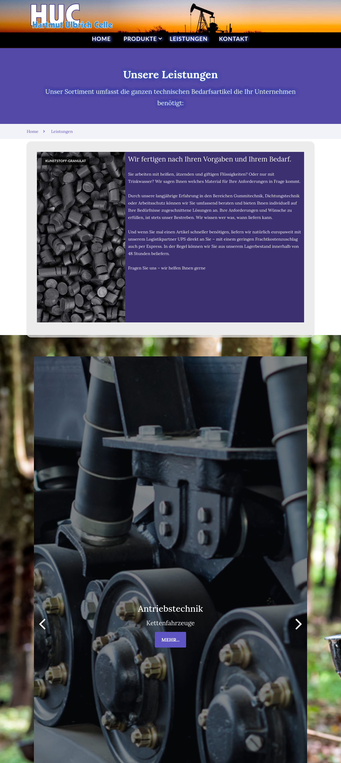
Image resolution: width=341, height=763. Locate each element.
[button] (298, 623)
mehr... (170, 640)
